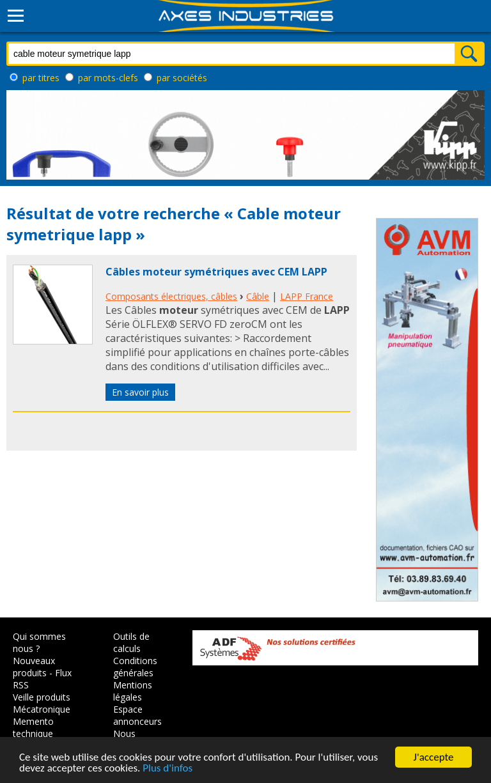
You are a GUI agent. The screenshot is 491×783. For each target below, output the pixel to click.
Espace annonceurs (137, 715)
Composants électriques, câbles (171, 296)
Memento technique (33, 727)
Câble (257, 296)
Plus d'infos (167, 769)
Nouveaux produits (34, 667)
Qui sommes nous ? (39, 642)
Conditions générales (135, 667)
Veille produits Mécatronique (41, 703)
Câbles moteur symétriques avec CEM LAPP (216, 272)
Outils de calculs (131, 642)
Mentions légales (132, 691)
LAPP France (306, 296)
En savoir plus (140, 392)
